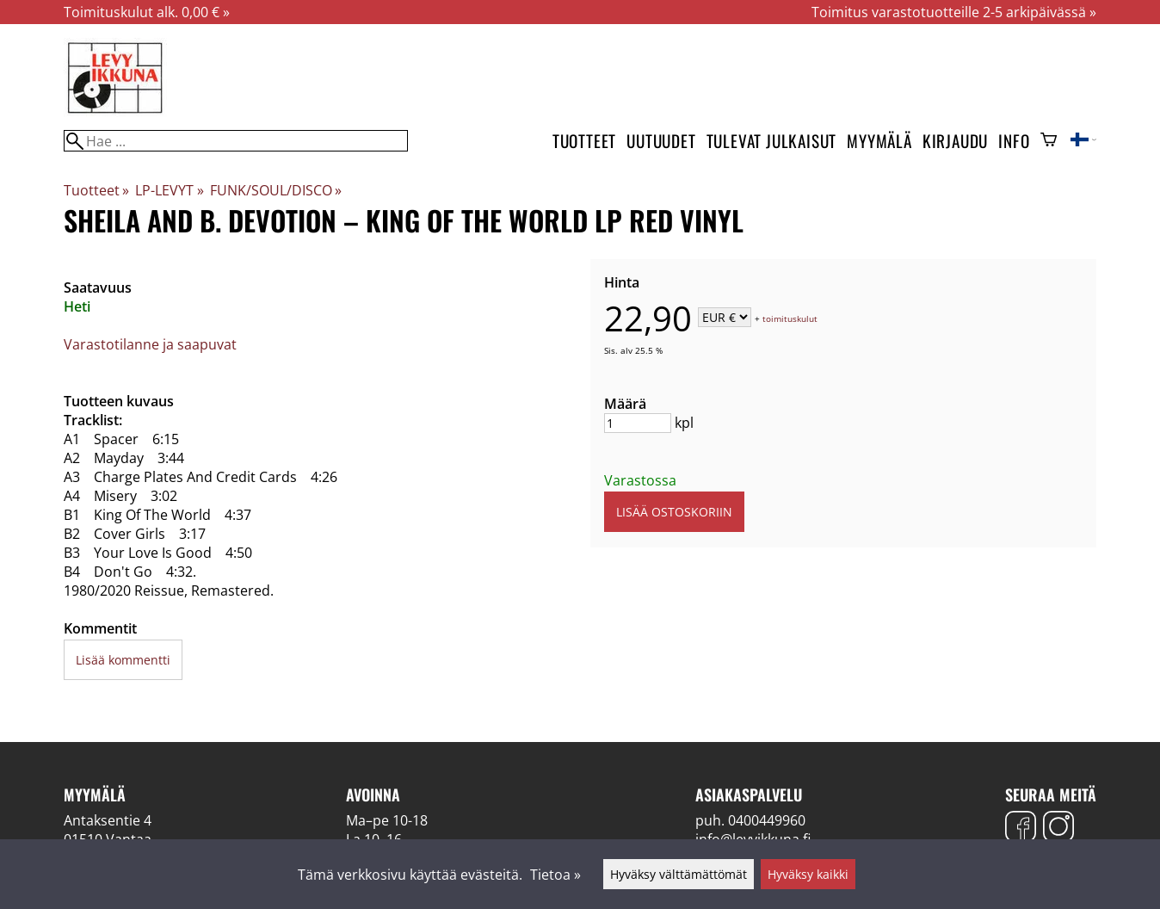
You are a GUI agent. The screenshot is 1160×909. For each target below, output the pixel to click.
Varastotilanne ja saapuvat (150, 344)
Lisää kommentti (123, 660)
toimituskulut (790, 318)
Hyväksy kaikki (808, 874)
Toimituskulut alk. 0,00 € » (147, 12)
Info (1013, 140)
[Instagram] (1058, 828)
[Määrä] (637, 423)
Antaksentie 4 (107, 820)
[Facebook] (1020, 828)
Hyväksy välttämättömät (678, 874)
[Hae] (236, 141)
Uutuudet (660, 140)
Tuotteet (584, 140)
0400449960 (766, 820)
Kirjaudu (955, 140)
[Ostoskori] (1048, 141)
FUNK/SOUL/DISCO (276, 190)
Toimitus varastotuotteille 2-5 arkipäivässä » (953, 12)
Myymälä (879, 140)
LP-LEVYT (169, 190)
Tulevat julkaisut (771, 140)
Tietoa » (555, 874)
